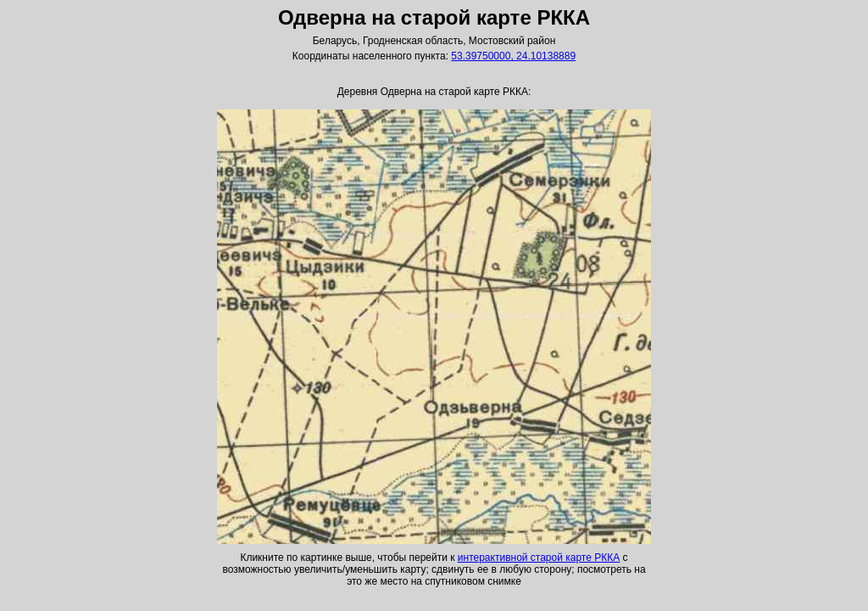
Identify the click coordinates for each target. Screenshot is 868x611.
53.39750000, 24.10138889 (513, 56)
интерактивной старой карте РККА (539, 557)
